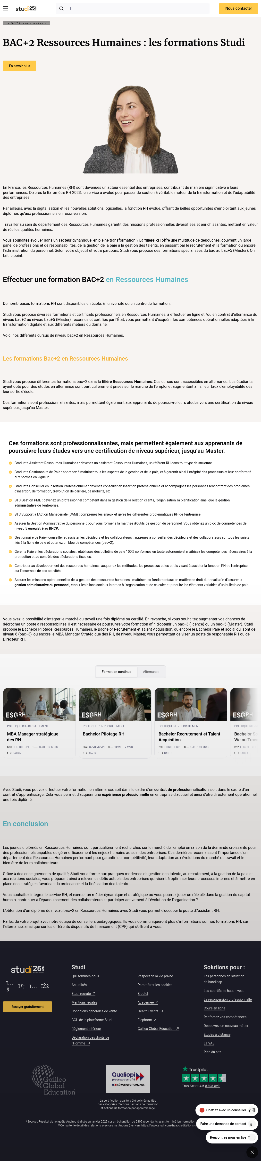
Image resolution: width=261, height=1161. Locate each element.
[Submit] (62, 8)
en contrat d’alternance (231, 314)
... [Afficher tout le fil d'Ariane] (6, 23)
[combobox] (133, 8)
